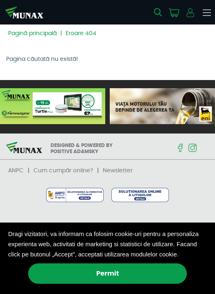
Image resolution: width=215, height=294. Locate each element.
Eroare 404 (81, 33)
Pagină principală (32, 33)
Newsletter (118, 171)
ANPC (16, 171)
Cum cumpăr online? (63, 171)
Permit (107, 273)
